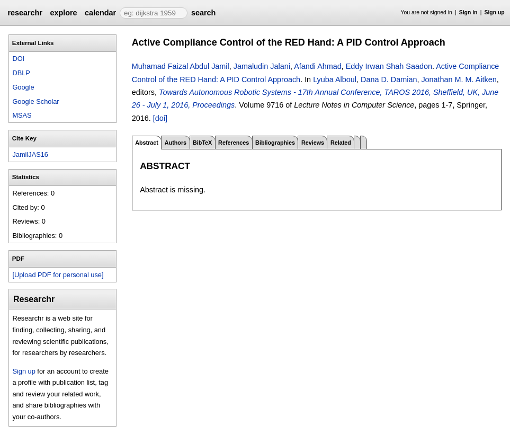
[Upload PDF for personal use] (57, 275)
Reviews (312, 142)
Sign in (468, 12)
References (233, 142)
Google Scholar (35, 101)
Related (340, 142)
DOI (18, 59)
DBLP (21, 73)
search (203, 12)
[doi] (160, 118)
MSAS (21, 115)
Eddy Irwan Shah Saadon (389, 66)
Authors (175, 142)
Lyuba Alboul (334, 79)
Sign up (495, 12)
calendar (100, 12)
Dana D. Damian (389, 79)
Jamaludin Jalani (262, 66)
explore (63, 12)
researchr (24, 12)
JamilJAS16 (30, 154)
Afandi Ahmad (318, 66)
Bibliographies (275, 142)
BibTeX (202, 142)
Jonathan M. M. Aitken (458, 79)
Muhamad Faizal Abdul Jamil (180, 66)
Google (23, 87)
